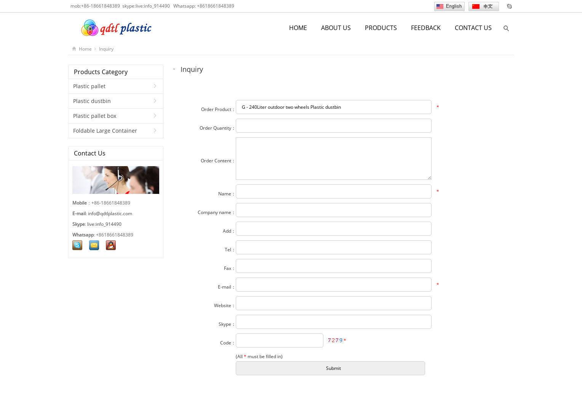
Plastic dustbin (92, 101)
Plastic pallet (89, 86)
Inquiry (106, 49)
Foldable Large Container (105, 130)
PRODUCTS (381, 28)
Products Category (101, 72)
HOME (298, 28)
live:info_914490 (153, 6)
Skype (509, 6)
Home (85, 49)
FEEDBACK (426, 28)
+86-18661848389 (100, 6)
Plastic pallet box (94, 115)
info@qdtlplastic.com (110, 213)
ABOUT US (336, 28)
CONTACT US (473, 28)
